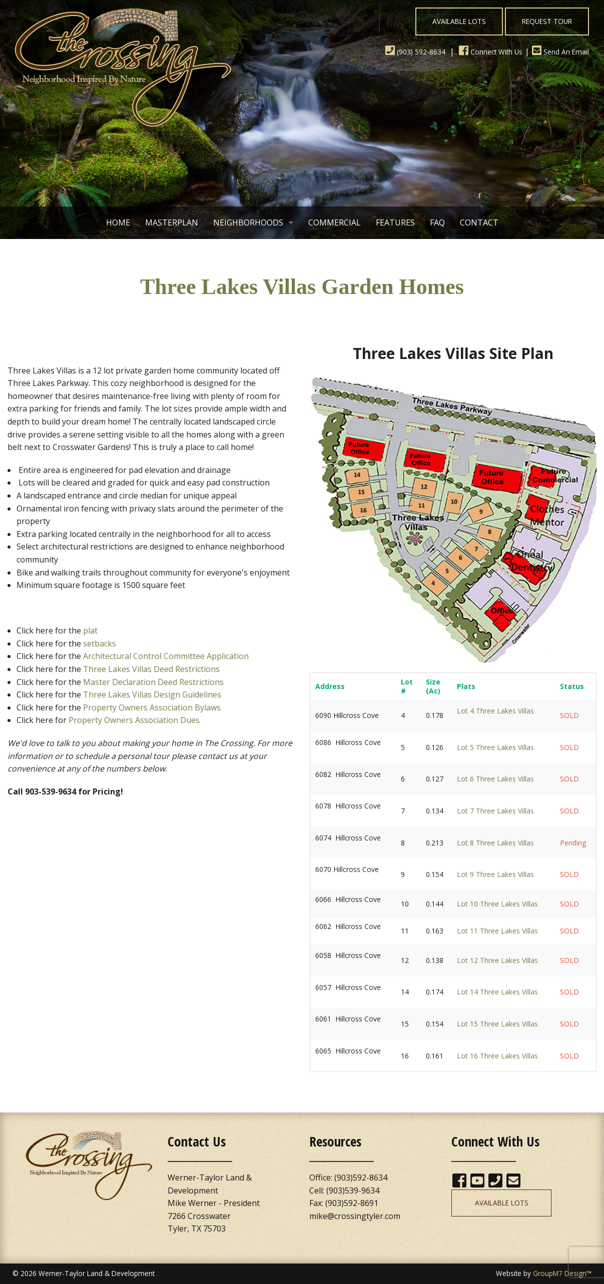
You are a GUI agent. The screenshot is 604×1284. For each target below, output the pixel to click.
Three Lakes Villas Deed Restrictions (151, 669)
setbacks (99, 643)
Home (118, 222)
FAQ (437, 222)
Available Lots (459, 21)
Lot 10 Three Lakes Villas (497, 903)
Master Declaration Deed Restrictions (153, 682)
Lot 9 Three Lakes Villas (495, 874)
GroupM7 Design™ (562, 1273)
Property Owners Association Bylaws (152, 707)
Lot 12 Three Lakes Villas (497, 960)
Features (395, 222)
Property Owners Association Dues (134, 720)
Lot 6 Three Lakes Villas (495, 779)
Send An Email (560, 51)
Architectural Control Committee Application (166, 656)
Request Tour (547, 21)
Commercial (334, 222)
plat (90, 630)
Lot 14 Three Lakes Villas (497, 991)
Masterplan (171, 222)
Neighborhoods (248, 222)
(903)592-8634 (360, 1177)
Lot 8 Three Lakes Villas (495, 843)
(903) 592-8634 (415, 51)
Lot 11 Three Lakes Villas (497, 931)
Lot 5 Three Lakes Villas (495, 747)
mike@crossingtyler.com (354, 1216)
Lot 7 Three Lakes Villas (495, 811)
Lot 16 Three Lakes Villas (497, 1055)
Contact (479, 222)
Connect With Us (490, 51)
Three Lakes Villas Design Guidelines (152, 694)
